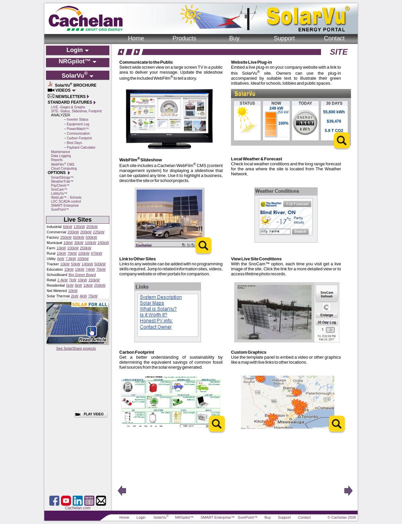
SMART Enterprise (65, 205)
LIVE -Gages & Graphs (68, 107)
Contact (334, 38)
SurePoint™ (60, 209)
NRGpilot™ (184, 517)
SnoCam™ (59, 189)
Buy (234, 38)
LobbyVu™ (59, 193)
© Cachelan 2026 (342, 517)
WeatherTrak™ (62, 181)
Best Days (74, 143)
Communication (78, 133)
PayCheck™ (60, 185)
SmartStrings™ (62, 177)
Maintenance (60, 152)
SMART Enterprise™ (218, 517)
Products (184, 38)
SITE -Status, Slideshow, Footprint (76, 111)
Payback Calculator (81, 147)
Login (141, 517)
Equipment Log (78, 124)
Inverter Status (77, 119)
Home (136, 38)
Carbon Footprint (79, 138)
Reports (57, 160)
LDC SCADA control (66, 201)
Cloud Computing (64, 168)
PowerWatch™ (78, 129)
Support (284, 38)
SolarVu (160, 517)
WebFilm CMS (62, 164)
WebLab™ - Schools (66, 197)
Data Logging (61, 156)
